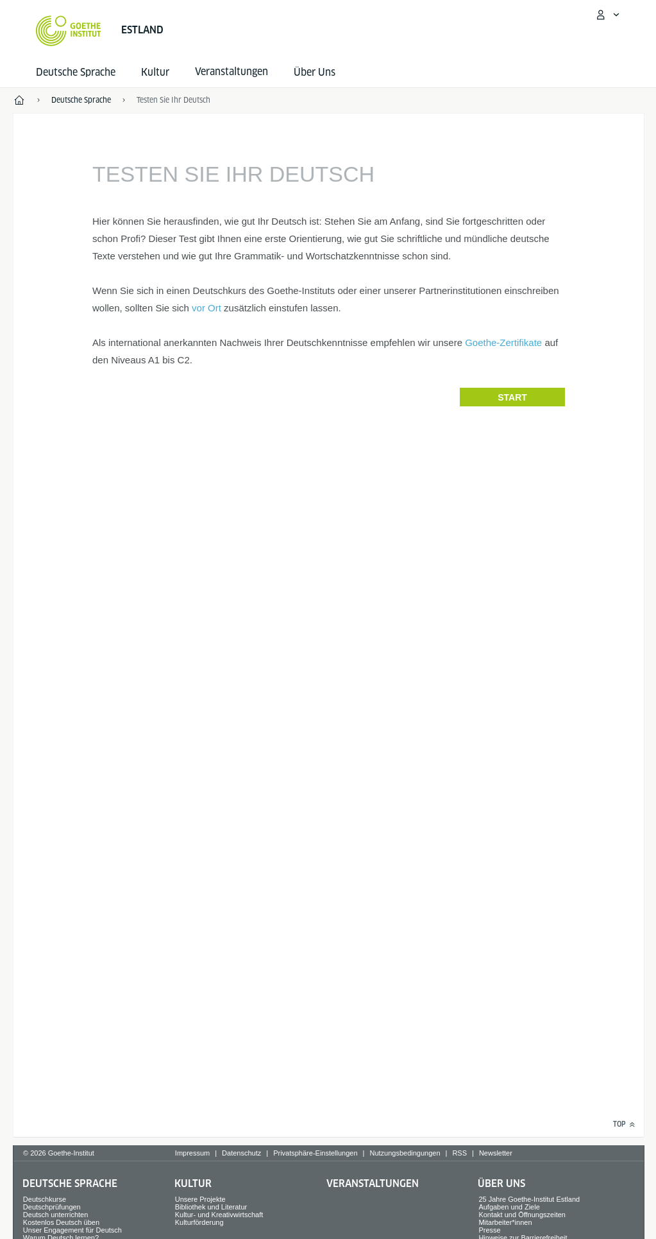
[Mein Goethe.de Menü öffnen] (607, 15)
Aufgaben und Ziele (508, 1207)
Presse (489, 1230)
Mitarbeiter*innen (505, 1222)
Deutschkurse (44, 1199)
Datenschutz (241, 1153)
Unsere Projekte (200, 1199)
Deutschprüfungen (52, 1207)
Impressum (192, 1153)
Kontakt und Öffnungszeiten (522, 1214)
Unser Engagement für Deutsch (72, 1230)
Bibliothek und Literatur (211, 1207)
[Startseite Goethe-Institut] (68, 30)
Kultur (155, 72)
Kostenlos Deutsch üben (61, 1222)
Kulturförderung (199, 1222)
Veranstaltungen (372, 1183)
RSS (459, 1153)
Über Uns (314, 72)
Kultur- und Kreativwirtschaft (219, 1214)
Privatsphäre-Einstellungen (315, 1153)
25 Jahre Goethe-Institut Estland (529, 1199)
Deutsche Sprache (75, 72)
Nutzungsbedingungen (404, 1153)
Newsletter (495, 1153)
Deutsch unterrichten (55, 1214)
